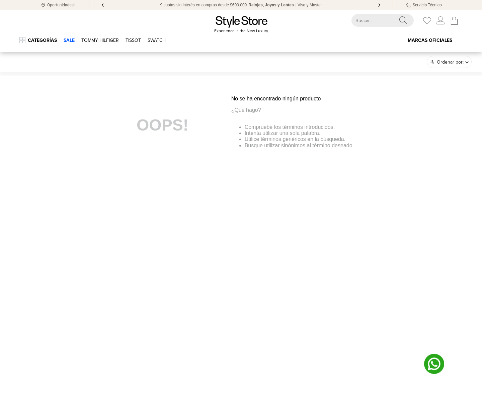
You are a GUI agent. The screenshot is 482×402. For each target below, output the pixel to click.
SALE (69, 40)
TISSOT (133, 40)
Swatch (157, 40)
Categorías (42, 40)
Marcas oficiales (430, 40)
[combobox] (376, 20)
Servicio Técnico (427, 5)
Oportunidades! (61, 5)
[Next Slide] (379, 5)
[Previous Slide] (102, 5)
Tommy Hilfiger (100, 40)
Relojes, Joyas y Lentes (271, 5)
